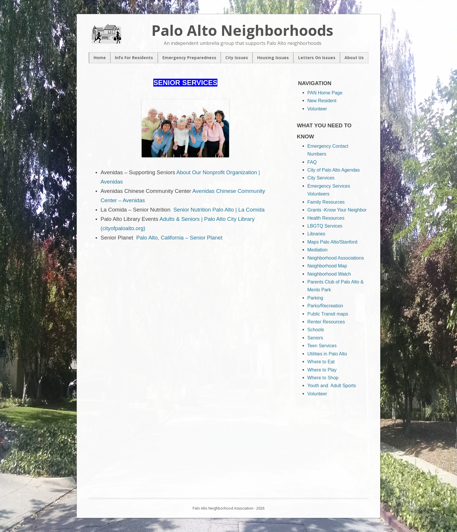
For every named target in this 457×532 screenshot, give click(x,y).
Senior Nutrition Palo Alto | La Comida (219, 210)
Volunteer (317, 108)
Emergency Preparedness (189, 57)
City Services (321, 177)
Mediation (317, 249)
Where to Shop (323, 377)
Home (100, 57)
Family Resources (326, 202)
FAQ (312, 162)
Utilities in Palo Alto (327, 353)
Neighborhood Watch (329, 274)
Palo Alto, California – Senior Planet (179, 238)
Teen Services (322, 345)
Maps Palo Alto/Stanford (332, 241)
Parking (315, 297)
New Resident (322, 100)
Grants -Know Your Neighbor (337, 209)
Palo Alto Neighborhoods (242, 30)
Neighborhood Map (327, 265)
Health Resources (325, 218)
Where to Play (322, 369)
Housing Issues (273, 57)
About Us (354, 57)
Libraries (316, 233)
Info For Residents (134, 57)
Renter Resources (326, 321)
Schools (315, 329)
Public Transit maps (327, 313)
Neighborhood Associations (335, 258)
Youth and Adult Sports (331, 385)
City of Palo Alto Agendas (333, 170)
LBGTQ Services (324, 225)
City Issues (236, 57)
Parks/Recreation (325, 305)
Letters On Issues (316, 57)
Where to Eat (321, 361)
